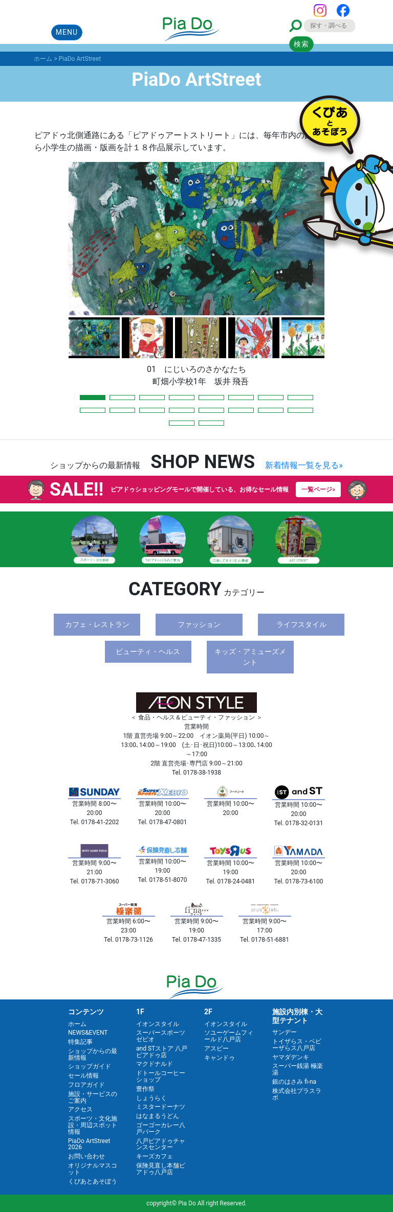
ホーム (77, 1024)
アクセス (80, 1109)
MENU (67, 32)
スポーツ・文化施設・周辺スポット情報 (92, 1125)
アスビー (216, 1048)
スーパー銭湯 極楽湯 (297, 1069)
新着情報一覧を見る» (304, 465)
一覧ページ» (318, 489)
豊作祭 (145, 1088)
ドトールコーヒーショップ (160, 1076)
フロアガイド (86, 1084)
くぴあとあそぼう (92, 1181)
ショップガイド (89, 1066)
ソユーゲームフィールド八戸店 (228, 1036)
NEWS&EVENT (87, 1032)
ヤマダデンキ (290, 1057)
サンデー (284, 1032)
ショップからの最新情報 (92, 1054)
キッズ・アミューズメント (250, 656)
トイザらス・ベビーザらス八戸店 (296, 1045)
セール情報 (83, 1075)
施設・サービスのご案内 (92, 1097)
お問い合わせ (86, 1156)
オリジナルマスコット (92, 1169)
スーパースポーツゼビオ (160, 1036)
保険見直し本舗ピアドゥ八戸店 (160, 1169)
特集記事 (80, 1041)
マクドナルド (154, 1063)
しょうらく (151, 1098)
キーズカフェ (154, 1156)
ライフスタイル (301, 624)
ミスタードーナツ (160, 1106)
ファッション (199, 624)
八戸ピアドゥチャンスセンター (160, 1144)
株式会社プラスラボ (296, 1094)
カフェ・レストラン (97, 624)
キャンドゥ (219, 1057)
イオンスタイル (157, 1024)
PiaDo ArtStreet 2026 (89, 1144)
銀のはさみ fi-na (294, 1081)
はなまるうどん (157, 1116)
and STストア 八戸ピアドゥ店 (161, 1052)
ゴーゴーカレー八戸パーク (160, 1128)
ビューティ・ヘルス (148, 651)
